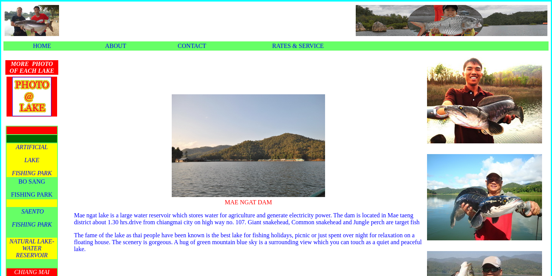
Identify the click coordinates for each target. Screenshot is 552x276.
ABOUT (115, 46)
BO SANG (31, 181)
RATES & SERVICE (298, 46)
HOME (42, 46)
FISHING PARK (32, 194)
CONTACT (192, 46)
